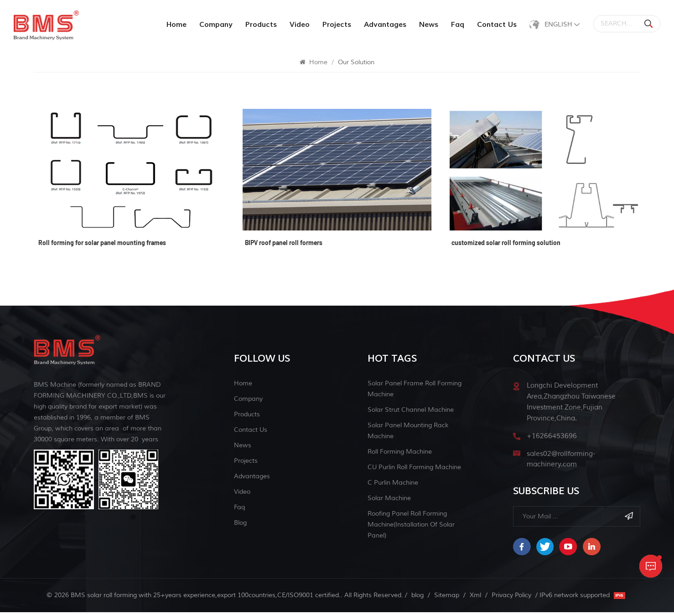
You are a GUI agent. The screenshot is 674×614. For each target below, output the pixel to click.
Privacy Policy (511, 597)
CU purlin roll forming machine (414, 468)
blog (240, 524)
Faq (456, 24)
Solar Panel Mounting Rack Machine (408, 432)
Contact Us (495, 24)
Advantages (384, 24)
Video (298, 24)
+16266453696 (552, 437)
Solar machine (389, 499)
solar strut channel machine (411, 411)
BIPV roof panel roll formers (284, 246)
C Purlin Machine (393, 484)
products (259, 24)
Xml (475, 597)
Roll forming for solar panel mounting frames (102, 246)
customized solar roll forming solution (506, 246)
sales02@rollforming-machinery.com (561, 461)
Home (175, 24)
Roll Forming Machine (400, 453)
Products (247, 416)
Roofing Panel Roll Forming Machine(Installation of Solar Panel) (411, 526)
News (427, 24)
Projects (335, 24)
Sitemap (446, 597)
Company (214, 24)
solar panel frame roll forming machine (414, 390)
